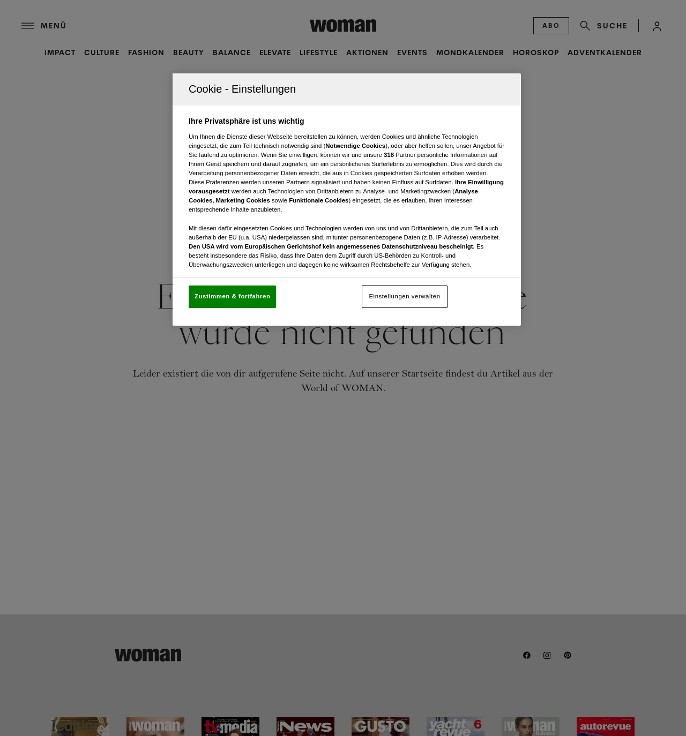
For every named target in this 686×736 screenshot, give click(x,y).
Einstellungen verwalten (404, 296)
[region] (347, 199)
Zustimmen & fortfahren (232, 296)
